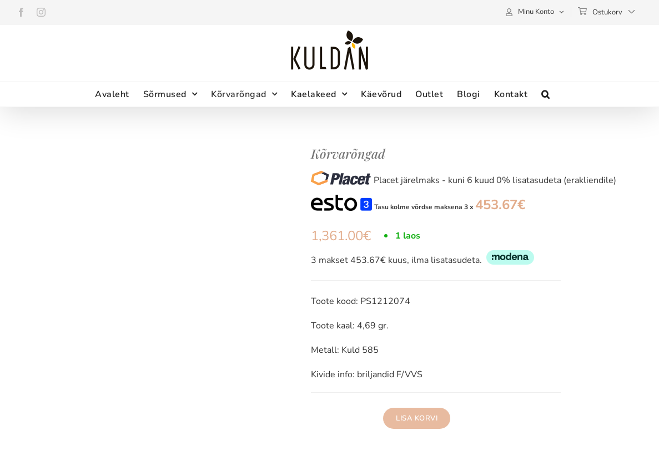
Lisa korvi (416, 418)
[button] (545, 94)
